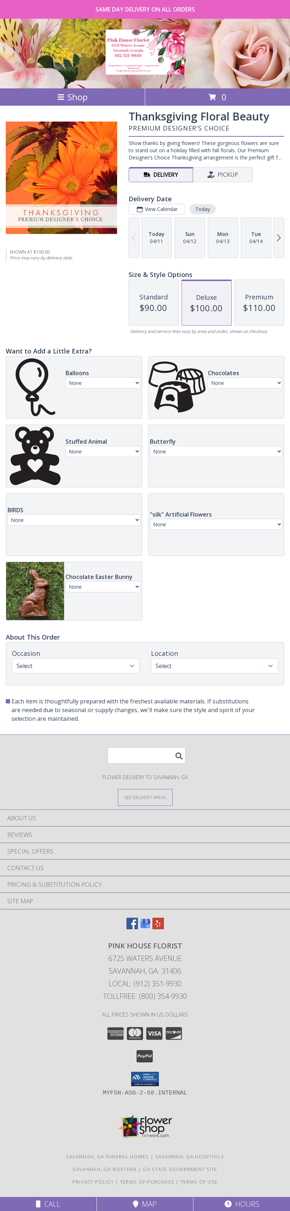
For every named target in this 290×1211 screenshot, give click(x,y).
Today (202, 209)
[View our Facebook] (132, 927)
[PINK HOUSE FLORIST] (145, 71)
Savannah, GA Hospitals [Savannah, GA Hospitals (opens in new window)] (189, 1156)
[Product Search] (147, 755)
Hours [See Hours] (241, 1204)
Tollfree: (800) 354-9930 (145, 996)
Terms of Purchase (147, 1182)
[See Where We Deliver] (145, 797)
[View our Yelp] (158, 927)
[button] (145, 1079)
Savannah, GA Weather (104, 1169)
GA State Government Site (180, 1169)
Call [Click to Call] (48, 1204)
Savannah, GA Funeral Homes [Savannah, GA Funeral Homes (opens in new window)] (107, 1156)
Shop (72, 97)
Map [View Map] (145, 1204)
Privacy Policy (93, 1182)
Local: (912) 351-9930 (145, 983)
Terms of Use (199, 1182)
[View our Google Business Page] (145, 927)
